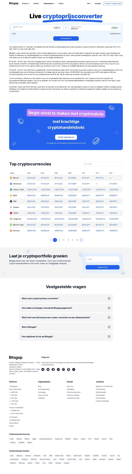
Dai (119, 455)
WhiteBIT (21, 442)
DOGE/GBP (73, 219)
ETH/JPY (86, 184)
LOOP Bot (14, 401)
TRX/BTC (113, 213)
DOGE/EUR (45, 219)
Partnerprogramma (73, 392)
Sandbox (13, 463)
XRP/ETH (100, 201)
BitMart (30, 442)
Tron (44, 463)
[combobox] (103, 164)
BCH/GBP (72, 225)
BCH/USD (31, 225)
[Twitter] (58, 369)
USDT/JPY (86, 190)
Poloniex (13, 442)
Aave (11, 455)
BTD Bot (14, 398)
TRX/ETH (100, 213)
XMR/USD (31, 231)
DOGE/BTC (114, 219)
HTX (89, 439)
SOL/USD (31, 207)
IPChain (62, 459)
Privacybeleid (100, 389)
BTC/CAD (59, 178)
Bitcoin (69, 455)
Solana (30, 463)
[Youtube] (48, 369)
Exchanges (42, 392)
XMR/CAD (59, 231)
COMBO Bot (15, 410)
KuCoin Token (71, 459)
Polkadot (102, 459)
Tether (37, 463)
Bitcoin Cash (77, 455)
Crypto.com (58, 439)
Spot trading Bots (15, 389)
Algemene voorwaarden (104, 386)
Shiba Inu (22, 463)
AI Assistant (13, 417)
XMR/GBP (72, 231)
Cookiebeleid (100, 395)
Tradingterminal (14, 420)
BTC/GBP (72, 178)
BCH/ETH (100, 225)
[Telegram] (42, 369)
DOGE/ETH (100, 219)
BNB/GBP (72, 195)
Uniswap (58, 463)
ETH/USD (31, 184)
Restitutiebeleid (101, 392)
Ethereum (34, 459)
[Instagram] (63, 369)
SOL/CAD (59, 207)
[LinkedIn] (73, 369)
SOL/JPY (86, 207)
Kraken (97, 439)
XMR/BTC (113, 231)
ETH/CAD (59, 184)
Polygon (110, 459)
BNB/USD (31, 195)
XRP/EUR (45, 201)
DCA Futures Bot (17, 413)
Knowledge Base (44, 389)
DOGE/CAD (59, 219)
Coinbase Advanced (45, 439)
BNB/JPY (86, 195)
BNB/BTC (113, 195)
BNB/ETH (100, 195)
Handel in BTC (103, 267)
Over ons (70, 386)
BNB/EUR (45, 195)
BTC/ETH (100, 178)
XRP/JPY (86, 201)
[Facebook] (53, 369)
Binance (19, 439)
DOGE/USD (32, 219)
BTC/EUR (45, 178)
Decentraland (14, 459)
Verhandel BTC (66, 38)
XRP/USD (31, 201)
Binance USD (59, 455)
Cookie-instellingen (102, 401)
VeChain (66, 463)
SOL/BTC (113, 207)
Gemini (83, 439)
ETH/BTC (113, 184)
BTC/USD (31, 178)
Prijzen (11, 426)
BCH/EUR (45, 225)
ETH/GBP (72, 184)
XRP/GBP (72, 201)
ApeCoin (28, 455)
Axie (45, 455)
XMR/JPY (86, 231)
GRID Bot (14, 392)
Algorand (19, 455)
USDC (50, 463)
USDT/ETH (100, 190)
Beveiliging (70, 389)
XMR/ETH (100, 231)
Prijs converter (43, 395)
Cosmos (104, 455)
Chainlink (96, 455)
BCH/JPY (86, 225)
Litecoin (87, 459)
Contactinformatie (73, 398)
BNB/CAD (59, 195)
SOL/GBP (72, 207)
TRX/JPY (86, 213)
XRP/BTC (113, 201)
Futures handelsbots (16, 408)
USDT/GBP (73, 190)
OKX (111, 439)
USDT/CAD (59, 190)
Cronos (112, 455)
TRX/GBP (72, 213)
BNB (51, 455)
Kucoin (104, 439)
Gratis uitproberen (66, 137)
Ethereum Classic (45, 459)
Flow (55, 459)
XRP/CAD (59, 201)
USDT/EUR (45, 190)
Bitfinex (27, 439)
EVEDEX (67, 439)
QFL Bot (14, 404)
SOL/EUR (45, 207)
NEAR (94, 459)
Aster (11, 439)
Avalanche (37, 455)
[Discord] (68, 369)
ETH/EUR (45, 184)
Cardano (87, 455)
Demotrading (13, 423)
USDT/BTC (114, 190)
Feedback (41, 398)
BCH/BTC (113, 225)
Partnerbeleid (100, 398)
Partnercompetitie (73, 395)
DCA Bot (14, 395)
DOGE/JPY (86, 219)
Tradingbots (13, 386)
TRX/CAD (59, 213)
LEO (80, 459)
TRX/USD (31, 213)
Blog (39, 386)
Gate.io (76, 439)
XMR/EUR (45, 231)
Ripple (119, 459)
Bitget (34, 439)
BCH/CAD (59, 225)
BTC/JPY (86, 178)
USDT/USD (32, 190)
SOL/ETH (100, 207)
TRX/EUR (45, 213)
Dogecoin (25, 459)
